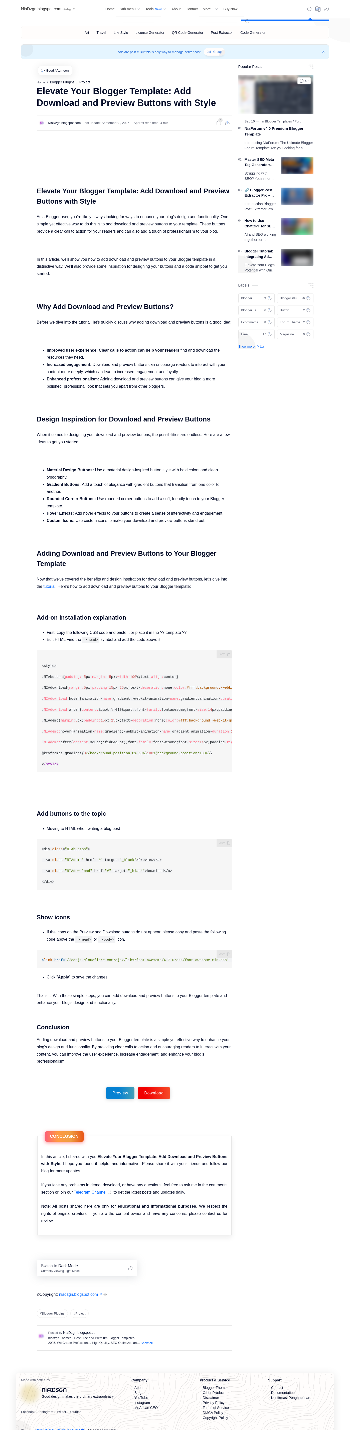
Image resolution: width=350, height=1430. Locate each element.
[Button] (295, 310)
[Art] (87, 33)
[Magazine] (295, 334)
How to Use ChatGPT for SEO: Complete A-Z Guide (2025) (260, 224)
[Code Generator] (252, 33)
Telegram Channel (90, 1185)
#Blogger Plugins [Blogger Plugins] (52, 1306)
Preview (120, 1085)
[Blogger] (256, 298)
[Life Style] (121, 33)
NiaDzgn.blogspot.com (41, 9)
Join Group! (214, 52)
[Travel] (101, 33)
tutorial (49, 586)
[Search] (309, 9)
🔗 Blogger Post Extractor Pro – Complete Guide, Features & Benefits (259, 193)
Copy (222, 654)
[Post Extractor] (222, 33)
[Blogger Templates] (279, 121)
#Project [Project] (80, 1306)
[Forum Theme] (305, 121)
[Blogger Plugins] (295, 298)
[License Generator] (150, 33)
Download (154, 1085)
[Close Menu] (323, 52)
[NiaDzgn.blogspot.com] (64, 123)
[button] (326, 9)
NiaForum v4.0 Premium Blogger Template (274, 131)
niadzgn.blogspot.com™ (80, 1287)
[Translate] (318, 9)
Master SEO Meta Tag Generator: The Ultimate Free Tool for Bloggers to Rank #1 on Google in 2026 (260, 163)
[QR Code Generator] (187, 33)
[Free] (256, 334)
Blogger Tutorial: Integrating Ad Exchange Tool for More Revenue (260, 254)
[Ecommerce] (256, 322)
